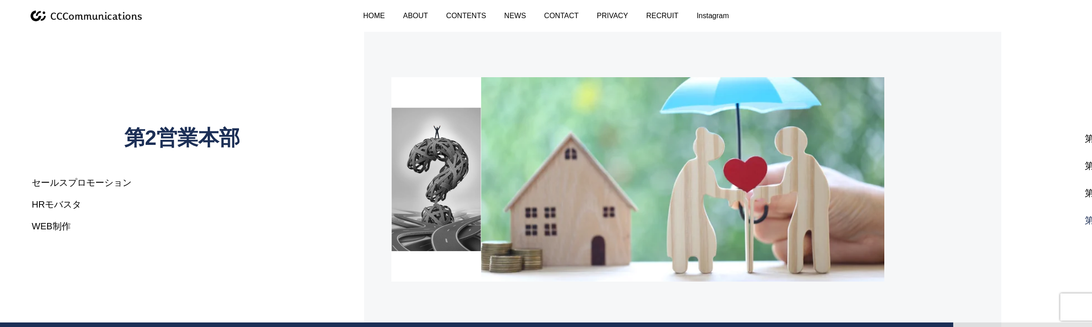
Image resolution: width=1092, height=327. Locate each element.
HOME (374, 16)
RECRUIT (662, 16)
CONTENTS (466, 16)
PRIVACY (612, 16)
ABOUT (415, 16)
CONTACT (561, 16)
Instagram (713, 16)
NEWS (515, 16)
